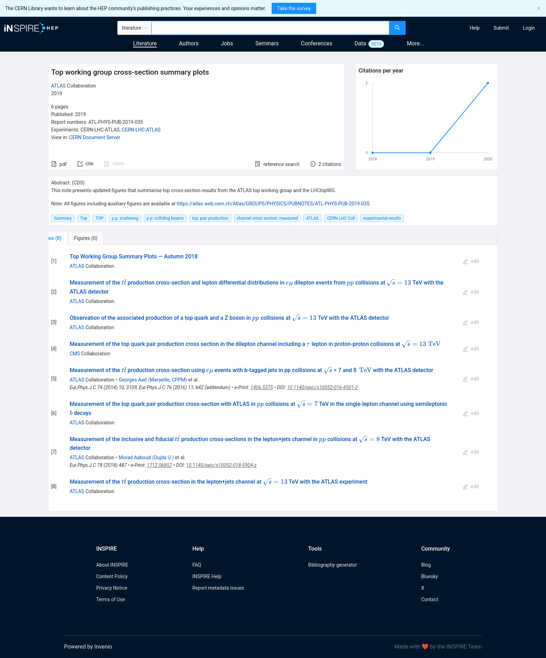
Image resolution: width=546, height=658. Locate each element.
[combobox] (270, 28)
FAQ (196, 565)
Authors (188, 43)
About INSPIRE (112, 565)
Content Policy (111, 576)
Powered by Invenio (88, 646)
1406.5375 (261, 387)
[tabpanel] (273, 378)
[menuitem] (475, 28)
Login (529, 28)
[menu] (477, 28)
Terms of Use (110, 599)
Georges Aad (133, 380)
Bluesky (429, 576)
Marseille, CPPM (167, 380)
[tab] (70, 238)
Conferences (316, 43)
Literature (145, 43)
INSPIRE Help (206, 576)
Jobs (227, 43)
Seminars (267, 43)
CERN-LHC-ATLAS (141, 130)
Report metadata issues (218, 588)
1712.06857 (159, 465)
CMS (75, 353)
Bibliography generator (332, 565)
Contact (429, 599)
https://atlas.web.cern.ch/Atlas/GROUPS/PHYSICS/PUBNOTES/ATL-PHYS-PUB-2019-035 (273, 203)
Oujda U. (163, 457)
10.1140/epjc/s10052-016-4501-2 (322, 387)
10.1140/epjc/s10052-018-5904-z (221, 465)
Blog (426, 565)
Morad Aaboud (135, 457)
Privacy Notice (111, 588)
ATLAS (58, 86)
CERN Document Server (94, 137)
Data (360, 43)
